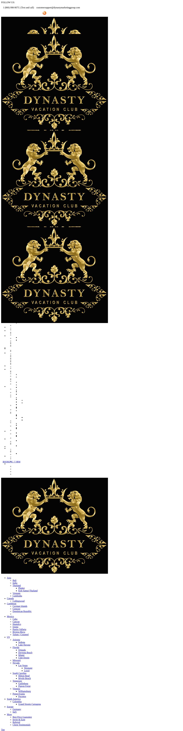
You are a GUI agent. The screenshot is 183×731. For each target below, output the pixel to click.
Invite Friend (33, 13)
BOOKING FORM (11, 462)
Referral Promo (17, 13)
